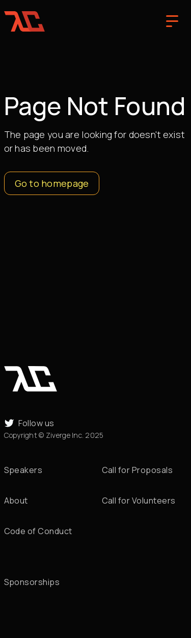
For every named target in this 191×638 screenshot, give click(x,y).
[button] (172, 21)
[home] (24, 21)
